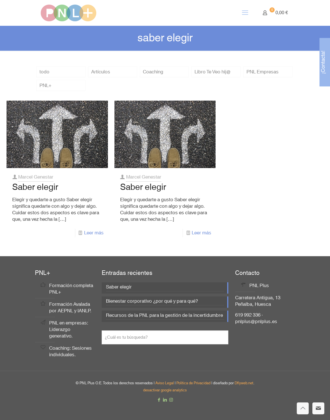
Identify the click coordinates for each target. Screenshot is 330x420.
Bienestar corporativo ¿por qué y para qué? (152, 302)
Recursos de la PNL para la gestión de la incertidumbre (164, 316)
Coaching (153, 71)
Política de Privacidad (193, 383)
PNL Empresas (263, 71)
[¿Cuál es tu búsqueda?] (165, 337)
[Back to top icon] (303, 408)
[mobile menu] (245, 13)
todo (44, 71)
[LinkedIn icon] (165, 400)
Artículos (100, 71)
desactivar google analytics (165, 390)
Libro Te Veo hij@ (213, 71)
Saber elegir (35, 187)
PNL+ (45, 85)
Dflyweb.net (244, 383)
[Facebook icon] (159, 400)
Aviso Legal (164, 383)
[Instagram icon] (171, 400)
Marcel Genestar (35, 177)
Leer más (94, 232)
